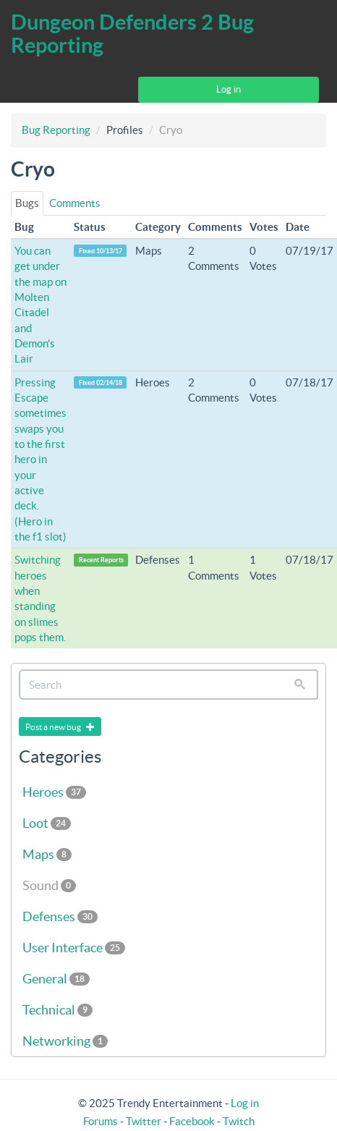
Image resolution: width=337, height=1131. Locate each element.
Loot (46, 823)
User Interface (73, 947)
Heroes (54, 792)
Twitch (239, 1121)
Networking (65, 1041)
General (56, 978)
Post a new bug (60, 727)
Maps (47, 854)
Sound (49, 885)
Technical (57, 1009)
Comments (75, 203)
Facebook (192, 1121)
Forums (100, 1121)
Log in (228, 89)
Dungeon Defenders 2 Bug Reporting (132, 33)
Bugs (27, 203)
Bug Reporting (56, 130)
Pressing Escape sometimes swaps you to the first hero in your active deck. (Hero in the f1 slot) (40, 459)
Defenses (60, 916)
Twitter (143, 1121)
